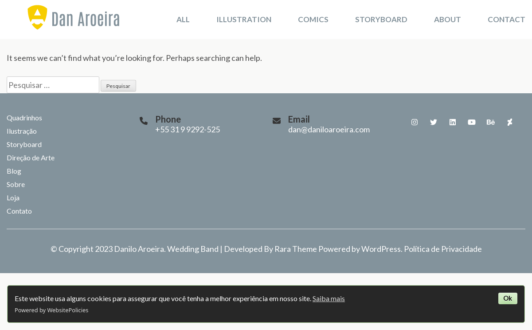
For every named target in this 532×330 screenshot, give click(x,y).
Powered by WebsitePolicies (51, 310)
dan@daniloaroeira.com (329, 129)
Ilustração (22, 131)
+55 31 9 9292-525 (187, 129)
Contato (19, 211)
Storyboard (381, 19)
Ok (507, 298)
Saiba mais (329, 298)
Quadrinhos (24, 117)
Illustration (243, 19)
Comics (313, 19)
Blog (14, 171)
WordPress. (382, 249)
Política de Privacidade (443, 249)
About (447, 19)
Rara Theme (295, 249)
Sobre (16, 184)
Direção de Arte (31, 157)
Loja (13, 197)
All (183, 19)
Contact (506, 19)
